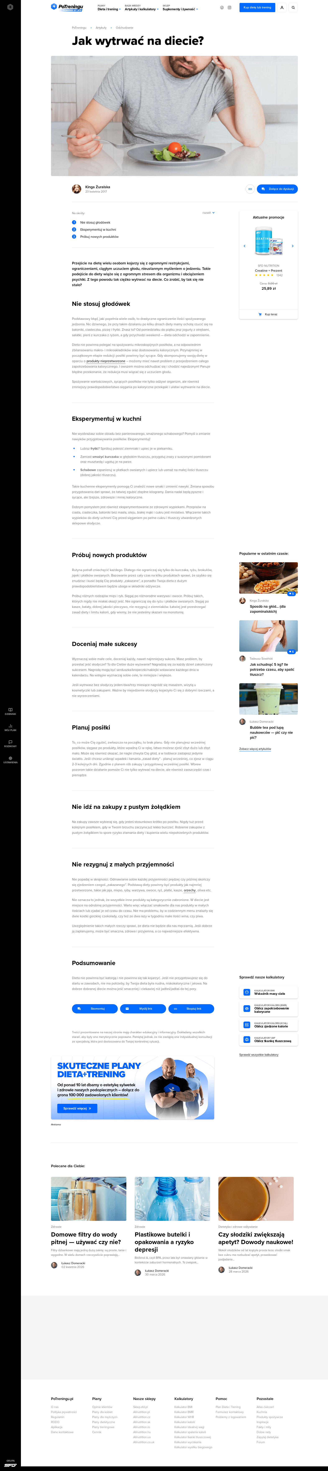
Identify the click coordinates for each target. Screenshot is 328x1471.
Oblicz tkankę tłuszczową (274, 1039)
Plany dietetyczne (103, 1422)
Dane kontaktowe (62, 1432)
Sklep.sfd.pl (140, 1407)
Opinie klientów (102, 1407)
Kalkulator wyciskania (187, 1442)
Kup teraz (271, 314)
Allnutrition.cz (141, 1417)
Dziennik (10, 714)
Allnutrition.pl (141, 1412)
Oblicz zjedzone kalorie (274, 1025)
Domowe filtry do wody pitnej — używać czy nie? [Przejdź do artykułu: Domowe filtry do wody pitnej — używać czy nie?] (86, 1238)
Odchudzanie (124, 28)
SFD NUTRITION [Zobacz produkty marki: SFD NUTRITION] (268, 266)
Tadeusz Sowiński (261, 658)
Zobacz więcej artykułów (255, 749)
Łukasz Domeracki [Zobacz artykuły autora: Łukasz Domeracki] (73, 1263)
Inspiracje (263, 1422)
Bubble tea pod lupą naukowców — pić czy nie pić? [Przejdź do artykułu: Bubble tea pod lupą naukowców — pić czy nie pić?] (271, 732)
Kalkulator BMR (183, 1412)
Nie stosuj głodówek (95, 222)
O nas (55, 1407)
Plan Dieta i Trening (228, 1407)
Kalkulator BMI (183, 1407)
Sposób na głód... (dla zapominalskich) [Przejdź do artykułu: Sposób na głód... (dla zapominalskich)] (268, 609)
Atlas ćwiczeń (265, 1407)
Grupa (10, 1460)
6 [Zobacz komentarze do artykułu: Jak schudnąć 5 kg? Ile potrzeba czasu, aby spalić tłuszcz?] (293, 652)
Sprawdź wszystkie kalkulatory (258, 1055)
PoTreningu (79, 28)
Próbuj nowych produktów (99, 237)
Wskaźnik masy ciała (274, 992)
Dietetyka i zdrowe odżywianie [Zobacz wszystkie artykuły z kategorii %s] (238, 1227)
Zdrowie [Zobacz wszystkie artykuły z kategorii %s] (56, 1227)
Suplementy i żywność (179, 7)
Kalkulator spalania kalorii (190, 1432)
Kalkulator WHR (184, 1417)
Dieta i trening (108, 7)
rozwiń (206, 213)
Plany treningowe (103, 1427)
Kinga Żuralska (97, 187)
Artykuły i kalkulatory (140, 7)
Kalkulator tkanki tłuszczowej (192, 1437)
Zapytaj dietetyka (267, 1437)
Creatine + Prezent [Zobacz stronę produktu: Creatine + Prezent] (268, 271)
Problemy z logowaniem (231, 1417)
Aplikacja (56, 1427)
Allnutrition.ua (142, 1437)
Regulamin (57, 1417)
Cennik (96, 1432)
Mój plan (10, 730)
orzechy (190, 890)
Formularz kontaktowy (230, 1412)
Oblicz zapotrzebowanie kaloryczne (274, 1009)
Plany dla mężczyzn (105, 1417)
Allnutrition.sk (141, 1422)
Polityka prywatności (64, 1412)
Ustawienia (10, 762)
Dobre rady (264, 1432)
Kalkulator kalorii (184, 1422)
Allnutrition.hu (142, 1432)
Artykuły (101, 28)
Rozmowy (10, 746)
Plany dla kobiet (102, 1412)
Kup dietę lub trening (257, 7)
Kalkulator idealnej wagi (189, 1427)
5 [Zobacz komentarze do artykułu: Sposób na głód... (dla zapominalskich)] (293, 594)
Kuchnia (262, 1412)
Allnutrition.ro (141, 1427)
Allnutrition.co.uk (143, 1442)
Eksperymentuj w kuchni (98, 230)
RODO (55, 1422)
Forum (261, 1442)
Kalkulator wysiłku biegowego (193, 1447)
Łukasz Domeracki (261, 721)
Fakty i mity (264, 1427)
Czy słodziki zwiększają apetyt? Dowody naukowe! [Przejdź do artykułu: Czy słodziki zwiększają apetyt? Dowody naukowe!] (255, 1238)
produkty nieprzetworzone (106, 361)
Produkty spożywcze (270, 1417)
